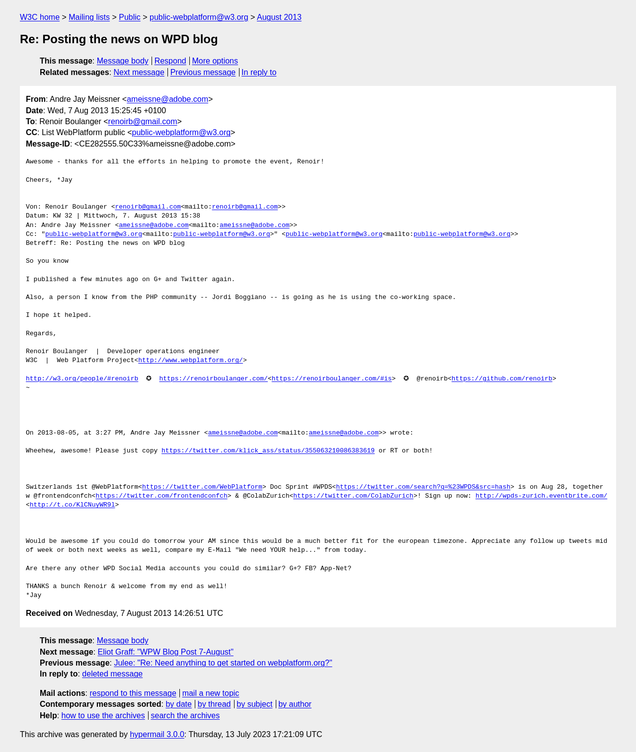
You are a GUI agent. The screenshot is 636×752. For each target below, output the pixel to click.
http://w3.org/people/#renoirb (82, 379)
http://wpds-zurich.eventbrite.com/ (541, 496)
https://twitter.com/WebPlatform (202, 487)
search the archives (185, 715)
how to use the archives (103, 715)
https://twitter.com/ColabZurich (353, 496)
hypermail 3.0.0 (157, 734)
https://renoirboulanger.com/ (213, 379)
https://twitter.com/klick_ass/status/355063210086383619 (268, 451)
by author (295, 704)
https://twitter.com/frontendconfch (161, 496)
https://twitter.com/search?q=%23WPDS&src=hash (423, 487)
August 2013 (279, 17)
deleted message (112, 674)
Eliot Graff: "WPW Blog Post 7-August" (166, 652)
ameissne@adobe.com (167, 99)
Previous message (203, 72)
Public (130, 17)
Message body (123, 61)
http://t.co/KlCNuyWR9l (72, 505)
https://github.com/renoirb (502, 379)
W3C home (40, 17)
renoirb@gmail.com (142, 121)
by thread (214, 704)
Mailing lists (89, 17)
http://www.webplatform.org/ (190, 360)
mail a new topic (210, 693)
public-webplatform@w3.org (199, 17)
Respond (170, 61)
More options (215, 61)
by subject (254, 704)
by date (178, 704)
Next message (139, 72)
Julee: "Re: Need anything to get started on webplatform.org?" (223, 663)
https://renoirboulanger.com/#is (332, 379)
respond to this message (132, 693)
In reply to (258, 72)
